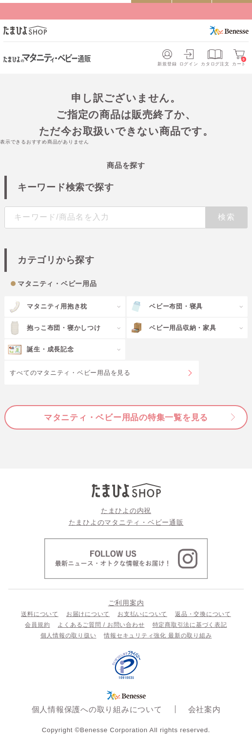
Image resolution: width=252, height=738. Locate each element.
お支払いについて (142, 614)
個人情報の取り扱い (68, 635)
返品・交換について (203, 614)
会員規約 (37, 624)
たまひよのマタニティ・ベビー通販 (126, 522)
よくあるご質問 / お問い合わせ (101, 624)
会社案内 (204, 709)
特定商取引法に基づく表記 (190, 624)
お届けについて (88, 614)
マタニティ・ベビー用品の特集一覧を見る (126, 417)
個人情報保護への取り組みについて (97, 709)
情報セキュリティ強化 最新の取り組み (158, 635)
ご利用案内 (126, 603)
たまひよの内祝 (126, 510)
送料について (39, 614)
